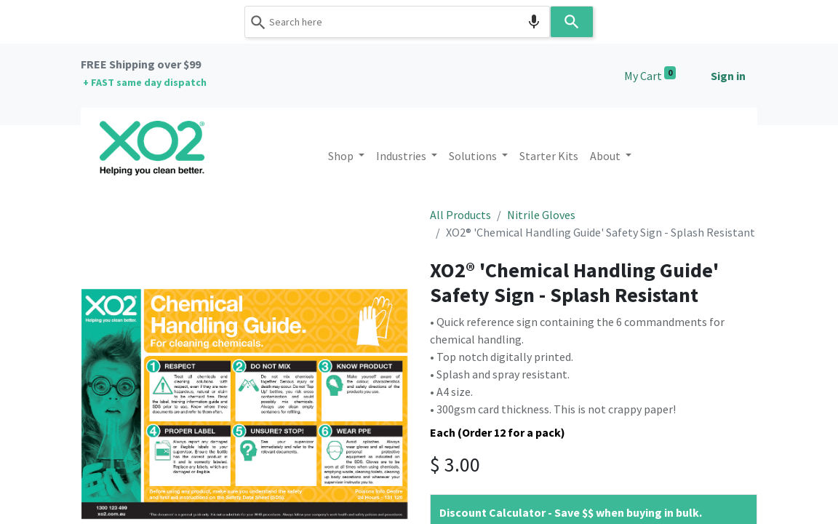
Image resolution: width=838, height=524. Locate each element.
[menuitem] (549, 155)
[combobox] (397, 22)
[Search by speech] (534, 21)
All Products (460, 214)
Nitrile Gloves (541, 214)
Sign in (728, 75)
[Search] (572, 22)
